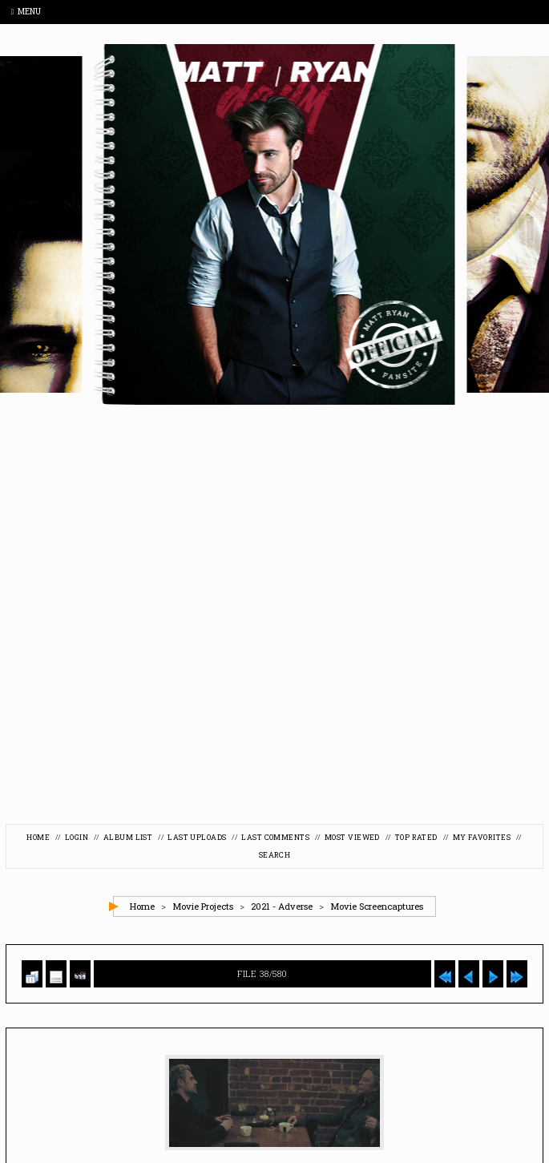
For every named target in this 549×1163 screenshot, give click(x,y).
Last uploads (196, 838)
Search (275, 858)
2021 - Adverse (282, 911)
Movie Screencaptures (376, 911)
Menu (26, 11)
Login (71, 838)
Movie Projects (202, 911)
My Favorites (489, 838)
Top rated (422, 838)
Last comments (277, 838)
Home (30, 838)
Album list (125, 838)
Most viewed (355, 838)
